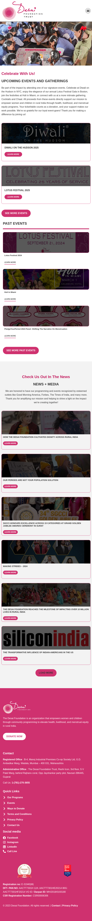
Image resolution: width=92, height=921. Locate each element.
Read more (46, 242)
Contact (56, 905)
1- (21, 782)
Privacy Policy (70, 905)
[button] (88, 10)
